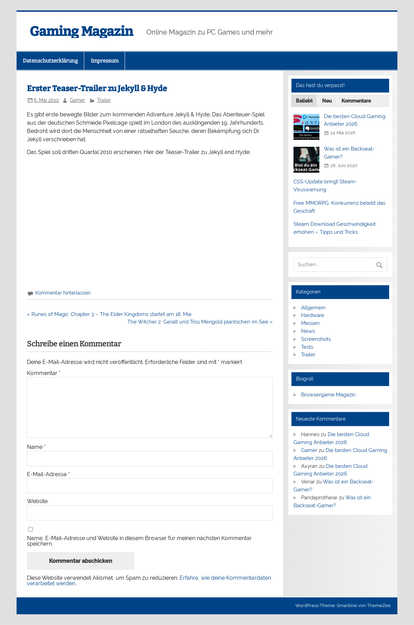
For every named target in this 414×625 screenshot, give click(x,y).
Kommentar (43, 373)
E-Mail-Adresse (48, 474)
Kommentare (356, 101)
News (308, 331)
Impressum (104, 61)
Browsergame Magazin (328, 395)
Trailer (104, 100)
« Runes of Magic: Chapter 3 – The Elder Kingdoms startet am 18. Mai (109, 314)
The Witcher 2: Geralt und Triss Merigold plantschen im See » (200, 322)
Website (37, 501)
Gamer (77, 100)
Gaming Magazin (81, 31)
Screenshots (316, 339)
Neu (327, 101)
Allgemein (313, 308)
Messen (310, 323)
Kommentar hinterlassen (62, 293)
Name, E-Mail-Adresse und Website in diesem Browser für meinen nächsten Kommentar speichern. (139, 541)
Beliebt (304, 101)
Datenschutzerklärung (50, 61)
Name (36, 447)
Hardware (312, 315)
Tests (307, 347)
